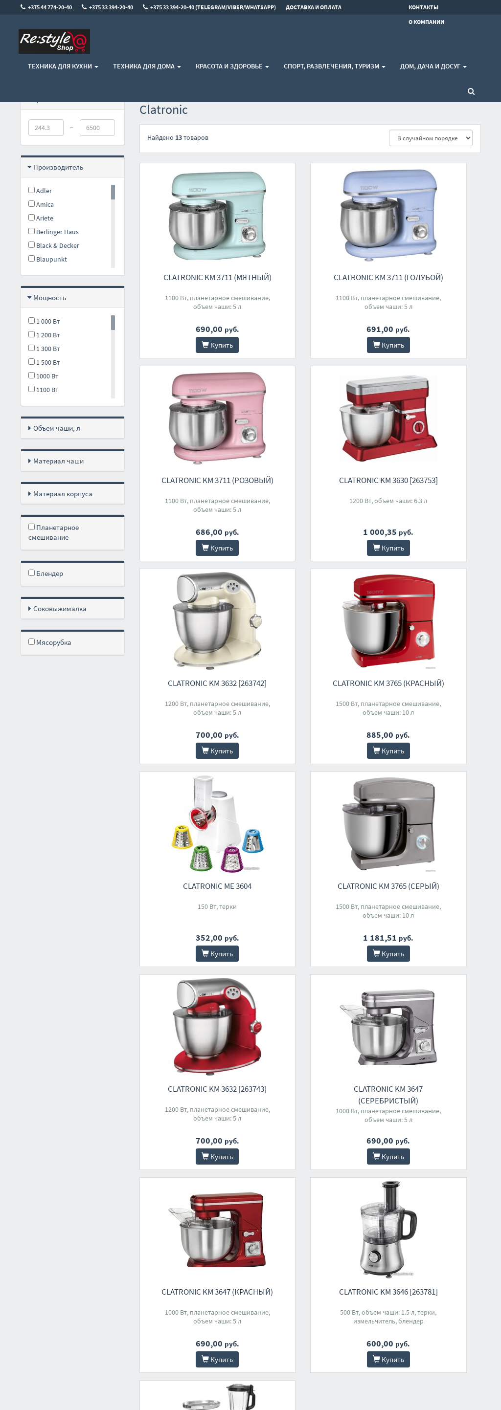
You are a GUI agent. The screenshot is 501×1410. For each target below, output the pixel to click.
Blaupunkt (47, 259)
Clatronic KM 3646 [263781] (428, 886)
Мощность (49, 297)
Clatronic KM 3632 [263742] (309, 480)
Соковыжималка (60, 608)
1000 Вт (43, 376)
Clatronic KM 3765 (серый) (310, 683)
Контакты (153, 1228)
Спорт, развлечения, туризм (335, 66)
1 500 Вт (44, 362)
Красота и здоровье (232, 66)
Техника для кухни (63, 66)
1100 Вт (43, 389)
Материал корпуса (62, 493)
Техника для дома (147, 66)
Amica (41, 204)
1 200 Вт (44, 334)
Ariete (40, 218)
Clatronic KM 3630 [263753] (191, 480)
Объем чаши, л (56, 428)
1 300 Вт (44, 348)
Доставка (152, 1241)
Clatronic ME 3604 (191, 683)
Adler (40, 190)
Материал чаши (58, 460)
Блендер (45, 573)
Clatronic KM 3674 (191, 1088)
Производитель (58, 167)
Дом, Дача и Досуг (433, 66)
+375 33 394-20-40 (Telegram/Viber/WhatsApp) (250, 1259)
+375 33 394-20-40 (244, 1241)
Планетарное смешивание (53, 532)
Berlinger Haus (53, 231)
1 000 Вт (44, 321)
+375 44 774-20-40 (244, 1228)
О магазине (155, 1254)
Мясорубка (49, 642)
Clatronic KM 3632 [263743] (428, 683)
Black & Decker (53, 245)
